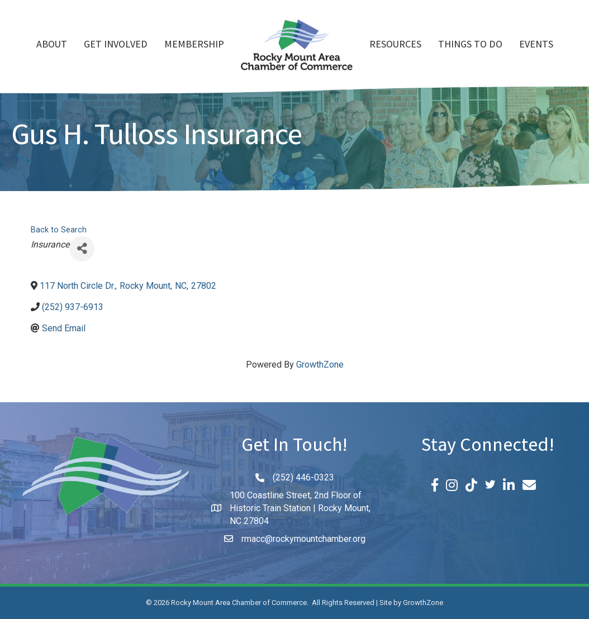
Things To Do (470, 45)
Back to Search (59, 230)
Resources (395, 45)
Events (536, 45)
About (51, 45)
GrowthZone (320, 364)
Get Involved (116, 45)
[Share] (81, 248)
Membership (194, 45)
